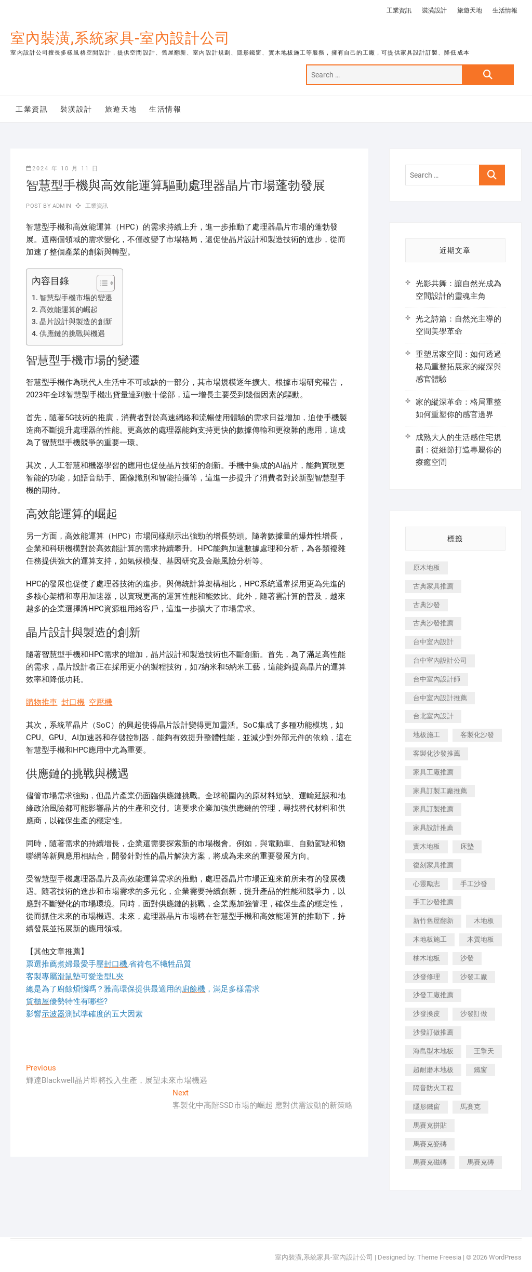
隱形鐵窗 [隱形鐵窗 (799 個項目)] (426, 1106)
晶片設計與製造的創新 (75, 321)
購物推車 (41, 702)
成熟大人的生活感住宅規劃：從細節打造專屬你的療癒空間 (458, 450)
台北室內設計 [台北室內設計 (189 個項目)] (433, 716)
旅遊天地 (469, 10)
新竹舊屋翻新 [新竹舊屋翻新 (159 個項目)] (433, 921)
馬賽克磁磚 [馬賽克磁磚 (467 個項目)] (430, 1162)
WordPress (505, 1257)
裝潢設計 (434, 10)
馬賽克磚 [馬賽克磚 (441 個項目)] (480, 1162)
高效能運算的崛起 (68, 309)
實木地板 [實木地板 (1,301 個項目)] (426, 846)
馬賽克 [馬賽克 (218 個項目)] (470, 1106)
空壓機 (100, 702)
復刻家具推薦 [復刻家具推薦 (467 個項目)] (433, 865)
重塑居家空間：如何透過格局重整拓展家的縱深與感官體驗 (458, 367)
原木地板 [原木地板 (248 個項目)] (426, 567)
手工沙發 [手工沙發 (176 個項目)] (473, 884)
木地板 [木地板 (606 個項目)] (484, 921)
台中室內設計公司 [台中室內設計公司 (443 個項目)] (440, 660)
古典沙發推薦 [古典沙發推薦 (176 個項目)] (433, 623)
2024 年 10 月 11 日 (62, 168)
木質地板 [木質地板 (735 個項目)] (480, 939)
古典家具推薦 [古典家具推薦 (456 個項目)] (433, 586)
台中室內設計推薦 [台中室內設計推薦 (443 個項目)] (440, 698)
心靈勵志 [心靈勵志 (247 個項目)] (426, 884)
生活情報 (505, 10)
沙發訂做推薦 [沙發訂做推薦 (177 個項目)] (433, 1032)
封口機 (73, 702)
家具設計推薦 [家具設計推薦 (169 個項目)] (433, 828)
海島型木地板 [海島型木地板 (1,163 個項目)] (433, 1051)
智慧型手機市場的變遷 (75, 297)
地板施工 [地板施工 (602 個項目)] (426, 735)
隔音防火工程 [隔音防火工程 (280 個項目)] (433, 1088)
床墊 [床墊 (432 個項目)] (467, 846)
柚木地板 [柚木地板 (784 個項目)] (426, 958)
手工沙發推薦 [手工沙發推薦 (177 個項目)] (433, 902)
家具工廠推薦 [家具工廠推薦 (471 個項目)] (433, 772)
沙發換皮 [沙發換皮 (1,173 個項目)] (426, 1013)
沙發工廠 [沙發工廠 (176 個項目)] (473, 977)
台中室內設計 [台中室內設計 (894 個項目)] (433, 642)
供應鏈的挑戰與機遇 (72, 333)
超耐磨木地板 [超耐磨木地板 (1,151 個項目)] (433, 1070)
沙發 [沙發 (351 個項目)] (467, 958)
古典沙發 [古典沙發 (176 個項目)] (426, 605)
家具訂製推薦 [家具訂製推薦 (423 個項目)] (433, 809)
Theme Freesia (439, 1257)
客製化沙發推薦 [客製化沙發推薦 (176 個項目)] (436, 753)
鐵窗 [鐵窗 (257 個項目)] (480, 1070)
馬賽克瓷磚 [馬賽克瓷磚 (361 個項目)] (430, 1144)
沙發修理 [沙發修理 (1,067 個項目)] (426, 977)
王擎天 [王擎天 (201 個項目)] (484, 1051)
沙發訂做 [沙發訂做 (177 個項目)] (473, 1013)
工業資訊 (399, 10)
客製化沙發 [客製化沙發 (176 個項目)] (477, 735)
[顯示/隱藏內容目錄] (100, 283)
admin (61, 206)
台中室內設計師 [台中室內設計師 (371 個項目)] (436, 679)
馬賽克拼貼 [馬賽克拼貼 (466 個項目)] (430, 1125)
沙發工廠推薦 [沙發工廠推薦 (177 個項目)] (433, 995)
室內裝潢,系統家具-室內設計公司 (120, 38)
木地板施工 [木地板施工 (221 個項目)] (430, 939)
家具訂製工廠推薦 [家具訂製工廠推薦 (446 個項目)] (440, 791)
